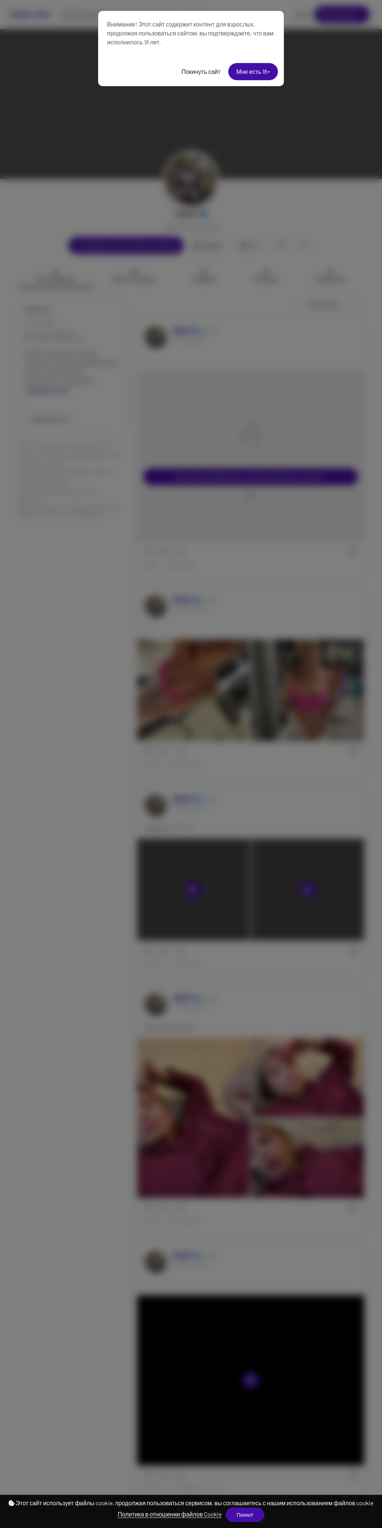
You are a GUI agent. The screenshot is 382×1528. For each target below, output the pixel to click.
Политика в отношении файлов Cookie (169, 1514)
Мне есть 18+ (253, 71)
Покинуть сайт (200, 71)
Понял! (245, 1515)
